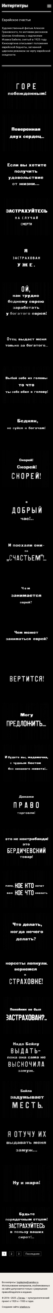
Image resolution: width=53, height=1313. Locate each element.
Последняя (32, 1253)
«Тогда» (21, 1298)
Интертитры (15, 5)
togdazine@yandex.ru (27, 1282)
